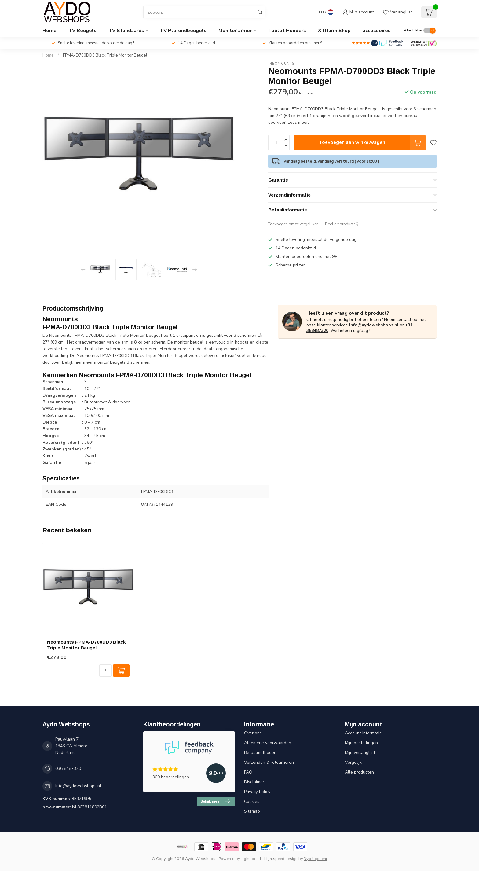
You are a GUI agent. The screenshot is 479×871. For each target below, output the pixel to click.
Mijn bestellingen (361, 743)
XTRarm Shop (334, 30)
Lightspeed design (281, 858)
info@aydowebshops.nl (374, 325)
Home (49, 30)
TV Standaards (126, 30)
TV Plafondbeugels (183, 30)
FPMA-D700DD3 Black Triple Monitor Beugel (105, 55)
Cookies (251, 801)
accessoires (377, 30)
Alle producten (359, 772)
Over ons (253, 733)
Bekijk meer (215, 801)
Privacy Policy (257, 792)
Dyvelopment (315, 858)
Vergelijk (353, 762)
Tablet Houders (287, 30)
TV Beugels (82, 30)
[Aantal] (105, 670)
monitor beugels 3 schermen (121, 362)
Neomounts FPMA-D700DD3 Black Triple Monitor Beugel (86, 644)
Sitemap (252, 811)
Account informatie (363, 733)
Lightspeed (251, 858)
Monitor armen (235, 30)
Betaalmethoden (260, 752)
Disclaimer (254, 782)
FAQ (248, 772)
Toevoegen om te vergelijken (293, 223)
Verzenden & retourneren (269, 762)
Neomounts (281, 63)
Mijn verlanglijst (360, 752)
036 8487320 (68, 768)
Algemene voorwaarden (267, 743)
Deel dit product (341, 223)
